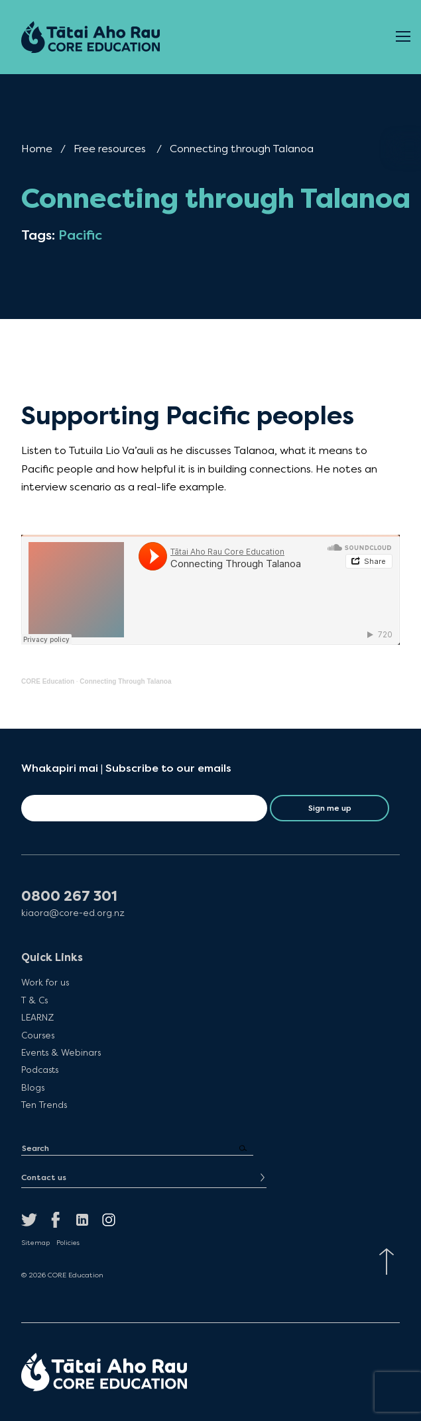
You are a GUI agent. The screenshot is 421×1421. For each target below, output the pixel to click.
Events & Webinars (61, 1052)
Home (36, 148)
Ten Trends (44, 1104)
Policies (68, 1243)
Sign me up (329, 808)
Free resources (110, 148)
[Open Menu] (403, 37)
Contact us (43, 1177)
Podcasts (39, 1069)
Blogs (32, 1087)
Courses (37, 1035)
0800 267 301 (69, 896)
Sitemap (35, 1243)
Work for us (45, 982)
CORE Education (47, 681)
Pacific (80, 235)
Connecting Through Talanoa (125, 681)
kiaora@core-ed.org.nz (73, 913)
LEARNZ (37, 1017)
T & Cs (34, 1000)
